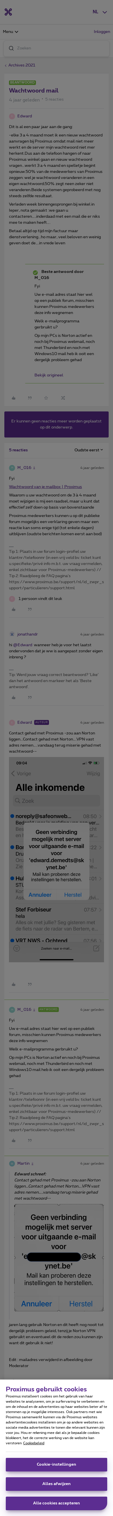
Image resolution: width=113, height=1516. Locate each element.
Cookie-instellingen (56, 1467)
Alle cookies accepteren (56, 1506)
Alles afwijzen (56, 1487)
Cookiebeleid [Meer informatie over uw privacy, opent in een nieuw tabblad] (33, 1446)
